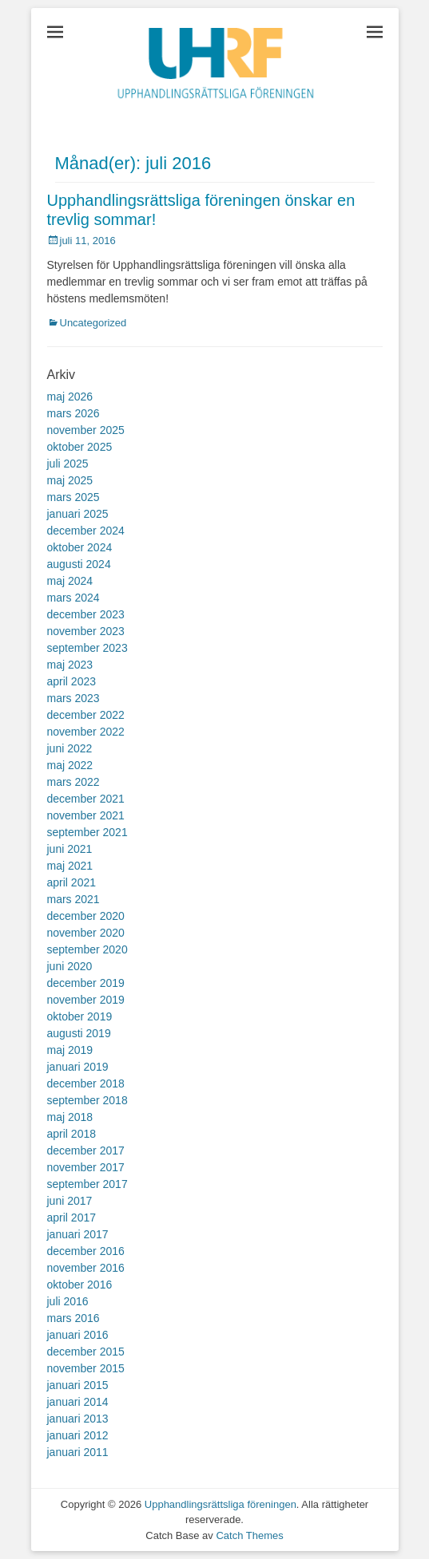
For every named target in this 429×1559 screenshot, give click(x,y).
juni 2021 (70, 849)
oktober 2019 (80, 1016)
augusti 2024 (79, 564)
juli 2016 (68, 1301)
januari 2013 (78, 1418)
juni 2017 (70, 1200)
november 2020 (86, 932)
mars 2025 (73, 497)
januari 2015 (78, 1385)
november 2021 (86, 815)
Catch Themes (249, 1535)
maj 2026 (70, 396)
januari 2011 (78, 1452)
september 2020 (87, 949)
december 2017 (86, 1150)
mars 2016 (73, 1318)
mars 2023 (73, 698)
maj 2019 (70, 1050)
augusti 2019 (79, 1033)
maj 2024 (70, 580)
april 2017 (72, 1217)
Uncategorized (93, 323)
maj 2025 (70, 480)
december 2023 (86, 614)
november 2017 (86, 1167)
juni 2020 (70, 966)
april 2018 (72, 1133)
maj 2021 (70, 865)
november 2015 (86, 1368)
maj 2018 (70, 1117)
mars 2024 (73, 597)
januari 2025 (78, 513)
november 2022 (86, 731)
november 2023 (86, 631)
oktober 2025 (80, 446)
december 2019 (86, 983)
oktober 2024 (80, 547)
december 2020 (86, 916)
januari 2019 (78, 1066)
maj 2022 (70, 765)
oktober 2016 (80, 1284)
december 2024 (86, 530)
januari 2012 (78, 1435)
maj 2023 (70, 664)
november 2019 (86, 999)
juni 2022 (70, 748)
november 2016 (86, 1267)
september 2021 (87, 832)
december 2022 (86, 714)
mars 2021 (73, 899)
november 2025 (86, 430)
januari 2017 (78, 1234)
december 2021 (86, 798)
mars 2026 (73, 413)
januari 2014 (78, 1401)
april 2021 (72, 882)
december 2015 (86, 1351)
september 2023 (87, 647)
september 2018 (87, 1100)
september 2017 (87, 1184)
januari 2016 (78, 1334)
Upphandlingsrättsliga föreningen (220, 1504)
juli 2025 (68, 463)
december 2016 (86, 1251)
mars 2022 (73, 782)
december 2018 (86, 1083)
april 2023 (72, 681)
